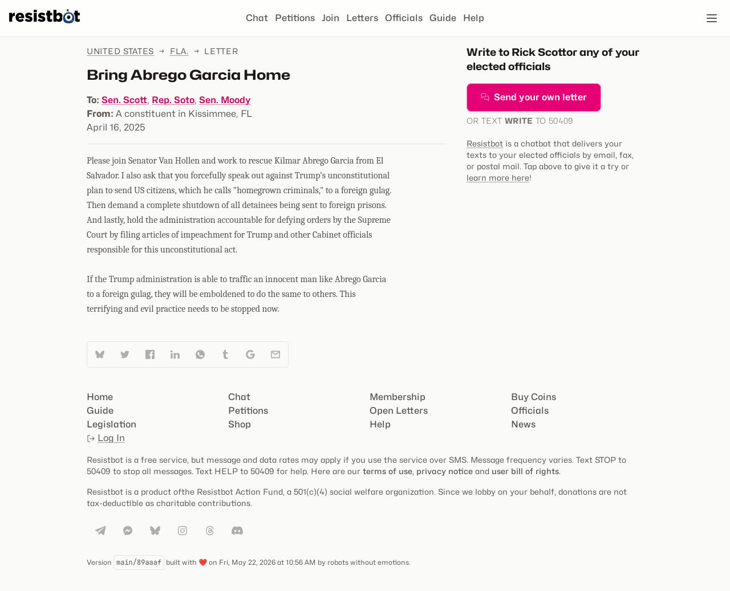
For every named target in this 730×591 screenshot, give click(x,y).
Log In (106, 438)
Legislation (111, 424)
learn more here (498, 177)
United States (120, 51)
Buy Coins (533, 397)
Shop (239, 424)
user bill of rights (525, 471)
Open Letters (399, 410)
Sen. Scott (124, 100)
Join (330, 18)
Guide (442, 18)
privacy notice (444, 471)
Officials (404, 18)
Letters (362, 18)
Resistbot (485, 143)
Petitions (295, 18)
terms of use (387, 471)
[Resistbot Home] (44, 27)
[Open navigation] (712, 18)
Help (473, 18)
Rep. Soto (173, 100)
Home (100, 397)
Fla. (179, 51)
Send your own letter (534, 97)
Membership (397, 397)
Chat (257, 18)
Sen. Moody (225, 100)
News (523, 424)
